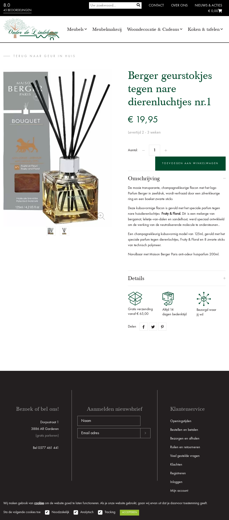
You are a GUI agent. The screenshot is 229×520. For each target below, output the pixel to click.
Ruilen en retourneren (185, 447)
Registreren (178, 473)
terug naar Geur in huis (44, 56)
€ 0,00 (215, 11)
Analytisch (86, 512)
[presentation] (111, 452)
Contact (156, 5)
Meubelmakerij (107, 29)
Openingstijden (180, 421)
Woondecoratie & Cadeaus (153, 29)
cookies (39, 503)
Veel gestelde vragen (185, 455)
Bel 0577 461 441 (46, 447)
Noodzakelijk (60, 512)
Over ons (179, 5)
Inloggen (176, 481)
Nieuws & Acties (208, 5)
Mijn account (179, 490)
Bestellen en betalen (184, 429)
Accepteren (129, 512)
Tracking (110, 512)
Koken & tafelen (204, 29)
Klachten (176, 464)
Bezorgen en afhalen (184, 438)
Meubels (75, 29)
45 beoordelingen (17, 10)
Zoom (101, 216)
